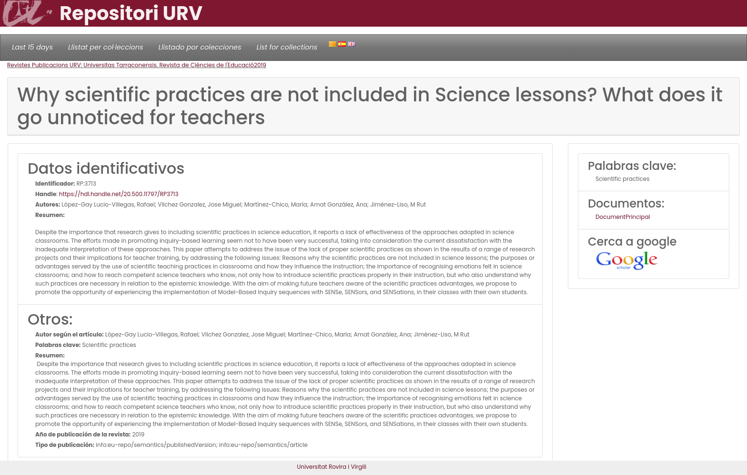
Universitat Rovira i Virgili (331, 467)
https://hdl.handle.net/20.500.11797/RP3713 (119, 194)
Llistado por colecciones (200, 47)
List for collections (286, 47)
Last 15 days (32, 47)
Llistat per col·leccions (105, 47)
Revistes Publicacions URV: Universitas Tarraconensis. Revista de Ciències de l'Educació (130, 65)
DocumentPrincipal (623, 217)
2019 (260, 65)
